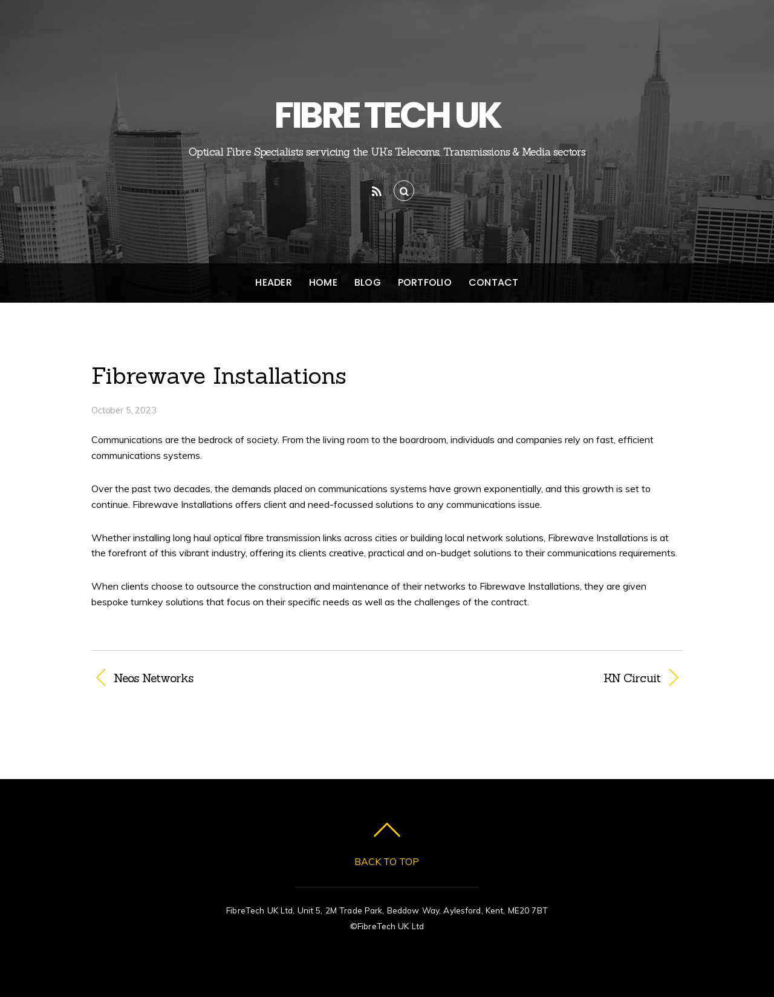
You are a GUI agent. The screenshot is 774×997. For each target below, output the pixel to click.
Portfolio (425, 282)
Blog (367, 282)
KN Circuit (532, 678)
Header (273, 282)
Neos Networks (153, 678)
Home (323, 282)
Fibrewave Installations (218, 375)
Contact (494, 282)
